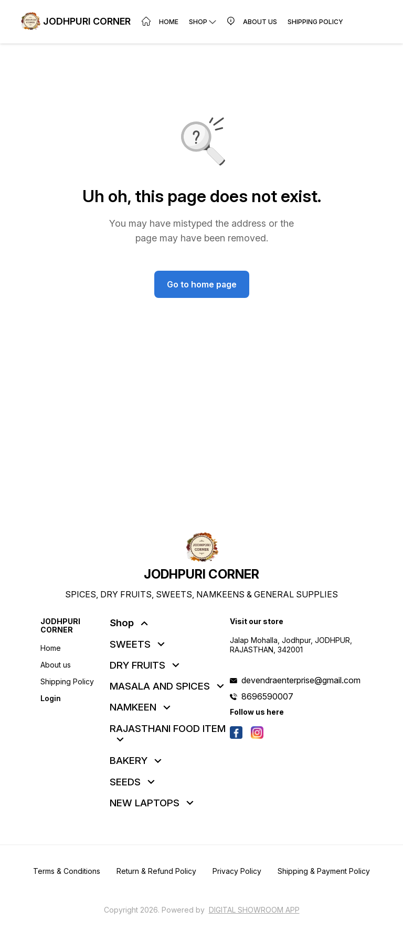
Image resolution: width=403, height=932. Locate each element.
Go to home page (202, 284)
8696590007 (267, 696)
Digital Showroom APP (254, 909)
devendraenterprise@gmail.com (300, 680)
